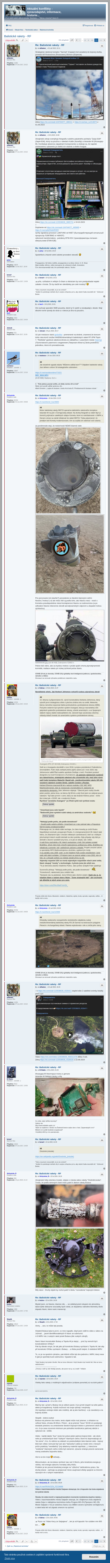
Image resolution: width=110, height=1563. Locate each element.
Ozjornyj (98, 340)
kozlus (9, 1304)
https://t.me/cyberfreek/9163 (46, 230)
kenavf (9, 275)
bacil (8, 313)
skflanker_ (10, 58)
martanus (10, 366)
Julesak (9, 328)
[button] (72, 40)
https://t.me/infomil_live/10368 (47, 912)
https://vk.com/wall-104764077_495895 (63, 227)
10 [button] (92, 40)
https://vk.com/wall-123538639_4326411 (55, 991)
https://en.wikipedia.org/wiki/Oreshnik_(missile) (54, 1156)
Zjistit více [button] (10, 1558)
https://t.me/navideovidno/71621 (48, 372)
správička (58, 335)
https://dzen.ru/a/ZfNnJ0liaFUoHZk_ (54, 885)
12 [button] (101, 40)
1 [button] (79, 40)
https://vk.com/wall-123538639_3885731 (56, 222)
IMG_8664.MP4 (41, 375)
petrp (8, 260)
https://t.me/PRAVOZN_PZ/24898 (49, 1486)
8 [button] (85, 40)
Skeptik (9, 1319)
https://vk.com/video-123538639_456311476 (59, 1057)
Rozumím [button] (94, 1557)
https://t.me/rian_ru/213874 (86, 122)
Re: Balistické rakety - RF (49, 45)
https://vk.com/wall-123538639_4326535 (56, 1060)
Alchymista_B (11, 1173)
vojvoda (9, 1383)
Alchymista (10, 395)
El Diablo (10, 1079)
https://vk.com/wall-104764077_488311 (56, 122)
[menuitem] (8, 25)
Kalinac (9, 697)
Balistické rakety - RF (17, 36)
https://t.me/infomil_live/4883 (47, 402)
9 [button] (88, 40)
